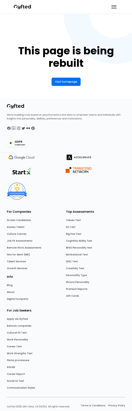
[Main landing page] (24, 7)
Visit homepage (66, 82)
